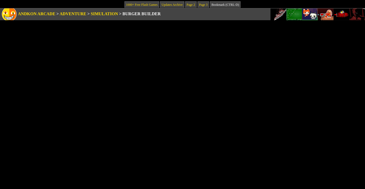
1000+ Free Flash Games (142, 5)
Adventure (73, 14)
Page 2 (191, 5)
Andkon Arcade (36, 14)
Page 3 (203, 5)
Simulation (104, 14)
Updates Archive (171, 5)
